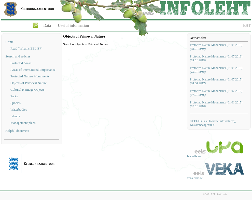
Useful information (73, 25)
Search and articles (17, 56)
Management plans (23, 123)
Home (9, 42)
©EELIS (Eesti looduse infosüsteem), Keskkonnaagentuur (213, 123)
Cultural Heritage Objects (27, 89)
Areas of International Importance (32, 70)
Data (47, 25)
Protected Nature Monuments (29, 76)
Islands (15, 116)
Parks (14, 96)
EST (247, 25)
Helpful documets (17, 131)
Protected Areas (20, 63)
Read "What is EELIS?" (26, 48)
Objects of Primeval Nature (28, 83)
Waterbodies (18, 109)
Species (15, 103)
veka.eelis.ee (195, 178)
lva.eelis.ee (194, 156)
